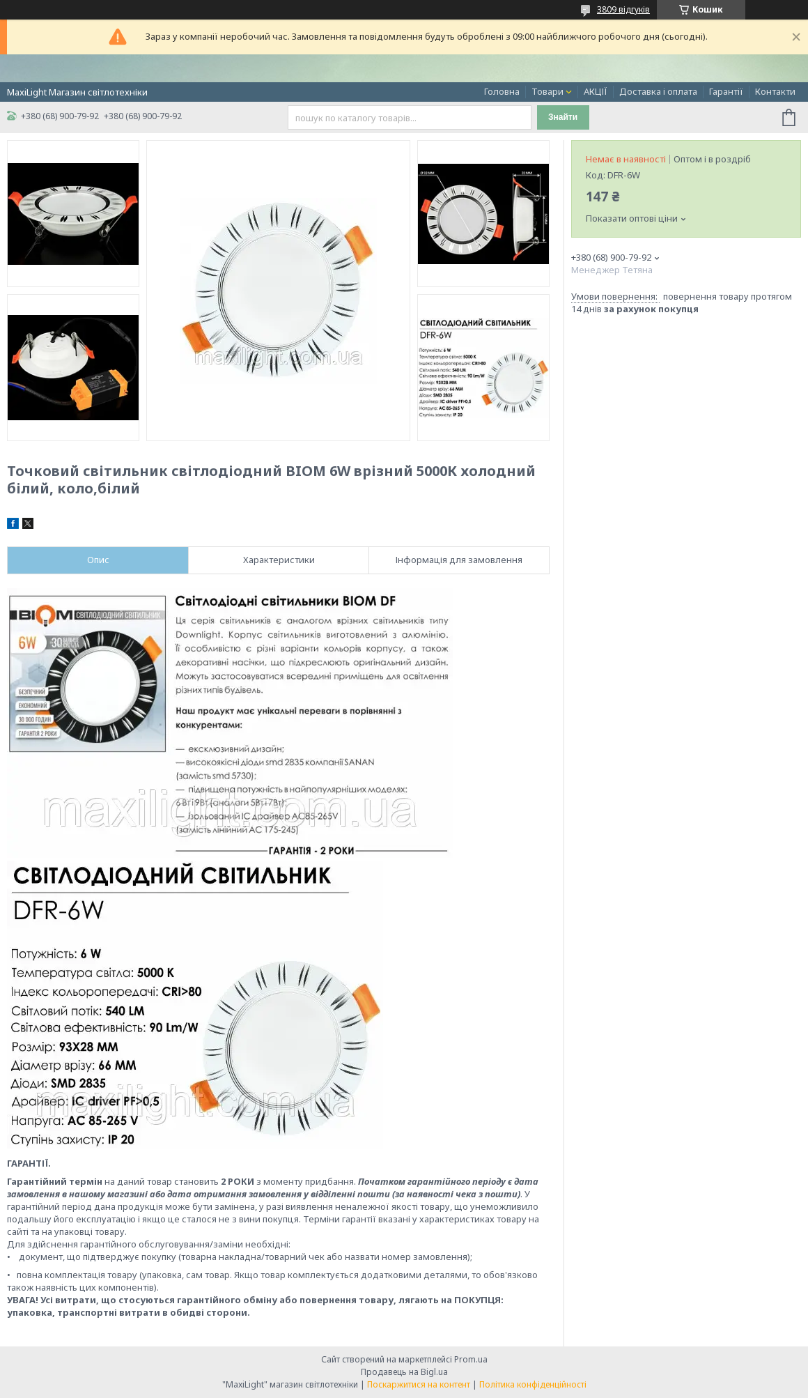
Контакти (775, 91)
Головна (502, 91)
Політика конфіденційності (532, 1384)
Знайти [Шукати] (562, 117)
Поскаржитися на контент (418, 1384)
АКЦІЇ (595, 91)
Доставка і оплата (658, 91)
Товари (547, 91)
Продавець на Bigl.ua (404, 1372)
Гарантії (726, 91)
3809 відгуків (623, 9)
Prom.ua (471, 1359)
